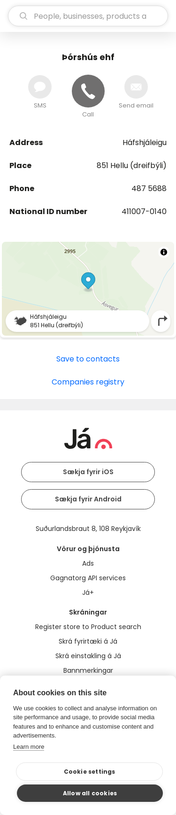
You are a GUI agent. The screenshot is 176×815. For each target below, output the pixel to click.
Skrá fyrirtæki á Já (88, 641)
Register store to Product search (88, 626)
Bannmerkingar (88, 670)
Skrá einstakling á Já (88, 656)
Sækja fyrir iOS (88, 472)
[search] (88, 16)
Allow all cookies (90, 793)
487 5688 (149, 188)
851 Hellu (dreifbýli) (132, 165)
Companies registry (88, 382)
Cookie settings (89, 772)
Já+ (88, 592)
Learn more (28, 746)
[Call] (88, 91)
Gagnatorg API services (88, 578)
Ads (88, 563)
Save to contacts (88, 359)
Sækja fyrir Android (88, 499)
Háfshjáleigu (144, 142)
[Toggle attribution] (163, 252)
